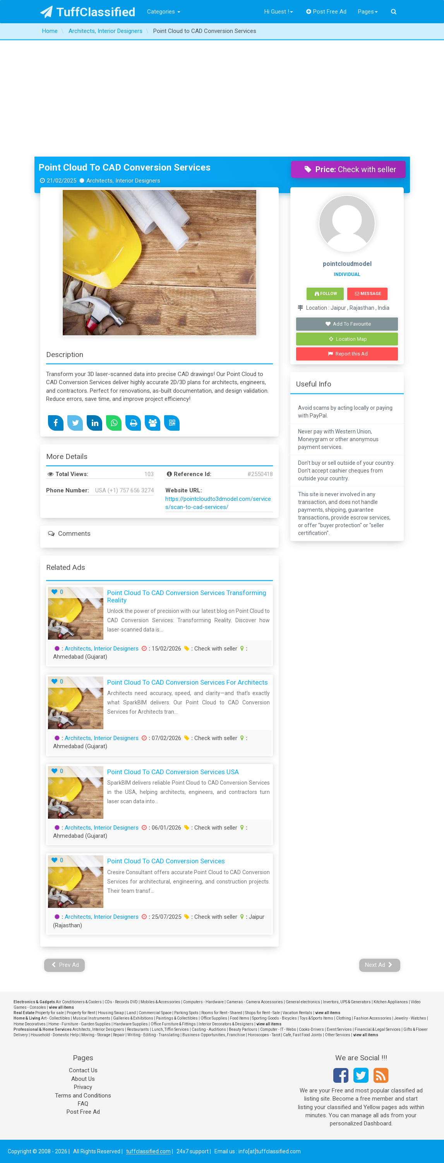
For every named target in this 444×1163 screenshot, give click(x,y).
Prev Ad (65, 964)
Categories (163, 11)
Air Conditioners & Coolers (79, 1002)
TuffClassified (88, 12)
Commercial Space (155, 1013)
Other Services (337, 1035)
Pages (368, 11)
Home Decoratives (30, 1024)
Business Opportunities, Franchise (213, 1035)
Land (131, 1013)
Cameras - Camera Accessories (254, 1002)
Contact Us (83, 1070)
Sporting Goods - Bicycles (274, 1018)
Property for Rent (81, 1013)
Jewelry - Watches (410, 1018)
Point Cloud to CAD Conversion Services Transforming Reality (186, 596)
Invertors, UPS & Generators (347, 1002)
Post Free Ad (326, 11)
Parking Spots (186, 1013)
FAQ (83, 1103)
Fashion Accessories (372, 1018)
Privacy (83, 1087)
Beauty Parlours (243, 1029)
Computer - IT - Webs (278, 1029)
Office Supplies (214, 1018)
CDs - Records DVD (121, 1002)
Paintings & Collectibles (177, 1018)
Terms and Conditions (83, 1095)
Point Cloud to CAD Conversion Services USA (173, 772)
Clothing (343, 1018)
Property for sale (49, 1013)
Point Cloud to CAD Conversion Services (124, 167)
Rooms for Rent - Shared (221, 1013)
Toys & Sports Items (316, 1018)
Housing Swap (111, 1013)
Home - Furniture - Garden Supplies (79, 1024)
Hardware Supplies (130, 1024)
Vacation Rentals (297, 1013)
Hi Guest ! (278, 11)
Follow (326, 293)
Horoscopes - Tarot (264, 1035)
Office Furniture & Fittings (173, 1024)
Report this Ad (348, 354)
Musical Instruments (91, 1018)
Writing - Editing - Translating (153, 1035)
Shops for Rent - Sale (262, 1013)
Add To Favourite (348, 324)
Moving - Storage (95, 1035)
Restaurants (138, 1029)
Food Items (239, 1018)
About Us (83, 1078)
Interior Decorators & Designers (226, 1024)
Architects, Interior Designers (102, 648)
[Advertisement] (222, 98)
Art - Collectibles (55, 1018)
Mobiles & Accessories (160, 1002)
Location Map (348, 339)
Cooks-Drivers (311, 1029)
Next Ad (379, 964)
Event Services (339, 1029)
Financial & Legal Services (378, 1029)
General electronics (303, 1002)
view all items (61, 1007)
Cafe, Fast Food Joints (302, 1035)
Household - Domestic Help (55, 1035)
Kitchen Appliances (391, 1002)
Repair (119, 1035)
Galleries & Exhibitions (133, 1018)
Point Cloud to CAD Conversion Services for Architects (187, 682)
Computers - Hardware (203, 1002)
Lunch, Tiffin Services (170, 1029)
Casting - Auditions (209, 1029)
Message (368, 293)
